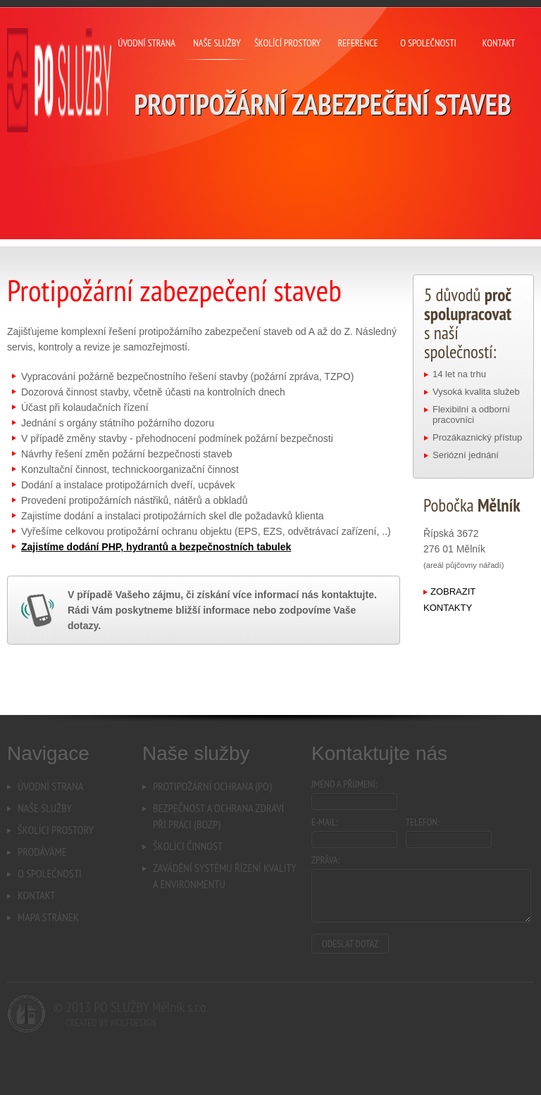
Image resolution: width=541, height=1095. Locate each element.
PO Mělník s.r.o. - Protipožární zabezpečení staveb (59, 80)
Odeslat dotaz (350, 943)
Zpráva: (325, 860)
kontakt (499, 43)
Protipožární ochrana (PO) (212, 786)
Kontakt (36, 895)
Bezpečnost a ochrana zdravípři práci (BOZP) (218, 816)
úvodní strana (146, 43)
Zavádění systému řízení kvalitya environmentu (225, 876)
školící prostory (287, 43)
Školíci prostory (56, 830)
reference (357, 43)
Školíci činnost (188, 846)
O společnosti (50, 873)
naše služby (216, 43)
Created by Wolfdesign (111, 1022)
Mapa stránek (48, 917)
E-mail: (324, 822)
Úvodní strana (50, 786)
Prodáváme (42, 851)
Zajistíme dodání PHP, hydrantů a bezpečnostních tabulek (156, 546)
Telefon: (423, 822)
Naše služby (45, 808)
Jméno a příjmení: (344, 784)
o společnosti (428, 43)
